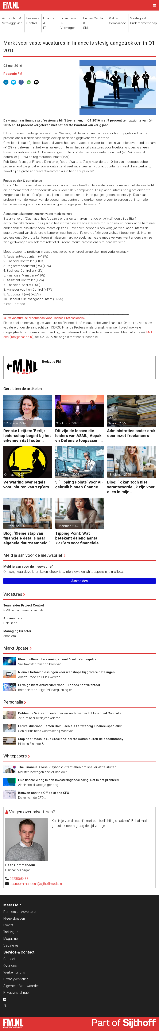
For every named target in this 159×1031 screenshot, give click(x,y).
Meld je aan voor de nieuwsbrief (32, 555)
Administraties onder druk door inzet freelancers (131, 433)
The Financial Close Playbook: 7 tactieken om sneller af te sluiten (67, 767)
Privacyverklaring (15, 979)
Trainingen (10, 932)
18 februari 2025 (67, 475)
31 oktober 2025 (67, 423)
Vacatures (12, 594)
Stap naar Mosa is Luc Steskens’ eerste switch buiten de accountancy (70, 739)
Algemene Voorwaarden (21, 986)
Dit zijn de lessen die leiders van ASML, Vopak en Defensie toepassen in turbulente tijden (79, 435)
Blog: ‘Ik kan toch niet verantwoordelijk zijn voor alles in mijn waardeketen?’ (131, 487)
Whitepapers (15, 756)
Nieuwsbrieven (14, 918)
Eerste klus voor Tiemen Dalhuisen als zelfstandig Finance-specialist (70, 726)
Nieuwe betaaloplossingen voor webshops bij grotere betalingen (66, 672)
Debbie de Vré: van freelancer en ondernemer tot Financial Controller (70, 713)
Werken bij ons (14, 972)
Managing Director (17, 631)
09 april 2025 (117, 423)
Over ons (10, 966)
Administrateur (14, 618)
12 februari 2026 (15, 423)
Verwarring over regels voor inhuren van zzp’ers (26, 484)
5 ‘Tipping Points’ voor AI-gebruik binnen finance (79, 484)
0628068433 (18, 879)
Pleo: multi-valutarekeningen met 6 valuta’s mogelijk (57, 659)
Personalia (13, 702)
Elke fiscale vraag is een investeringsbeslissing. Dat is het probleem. (69, 780)
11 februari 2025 (15, 526)
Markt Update (15, 648)
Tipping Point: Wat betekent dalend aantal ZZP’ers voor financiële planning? (77, 538)
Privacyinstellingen (16, 993)
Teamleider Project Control (23, 605)
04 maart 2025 (14, 475)
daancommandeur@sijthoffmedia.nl (35, 884)
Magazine (10, 939)
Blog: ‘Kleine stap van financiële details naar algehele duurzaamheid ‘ (26, 538)
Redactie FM (12, 74)
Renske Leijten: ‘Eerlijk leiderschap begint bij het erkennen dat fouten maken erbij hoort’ (27, 435)
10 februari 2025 (67, 526)
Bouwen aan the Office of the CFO (43, 793)
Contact (9, 959)
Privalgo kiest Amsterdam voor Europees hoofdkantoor (59, 685)
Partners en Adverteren (20, 912)
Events (8, 925)
